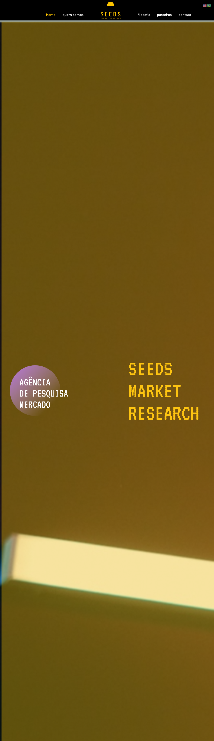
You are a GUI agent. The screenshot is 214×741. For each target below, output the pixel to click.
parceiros (164, 15)
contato (185, 15)
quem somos (73, 15)
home (51, 15)
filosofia (144, 15)
